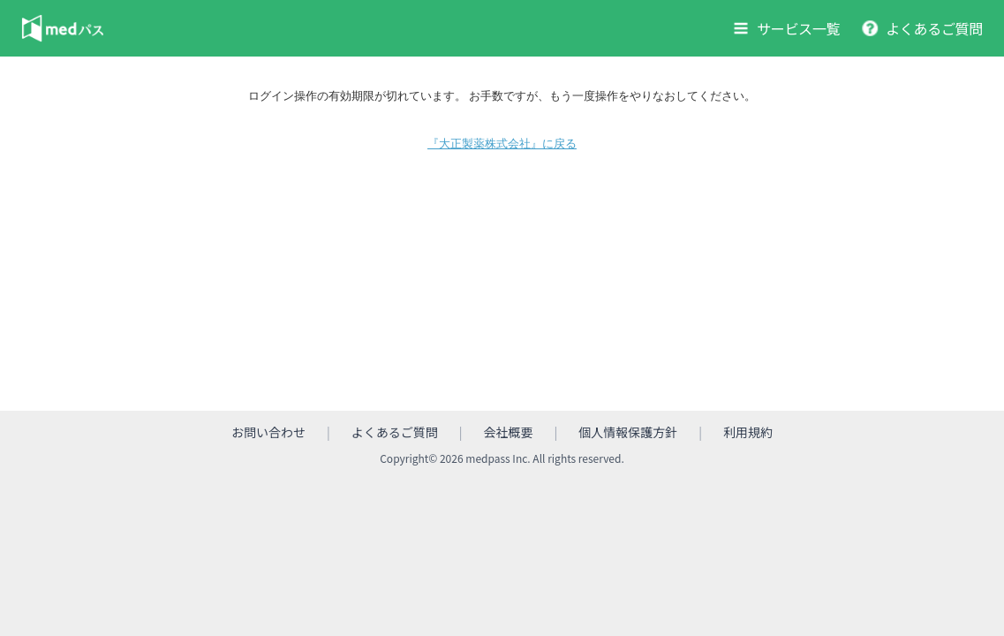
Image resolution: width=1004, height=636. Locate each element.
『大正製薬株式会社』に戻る (502, 143)
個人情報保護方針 (627, 433)
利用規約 (748, 433)
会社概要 (508, 433)
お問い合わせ (268, 433)
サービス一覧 (798, 28)
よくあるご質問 (934, 28)
